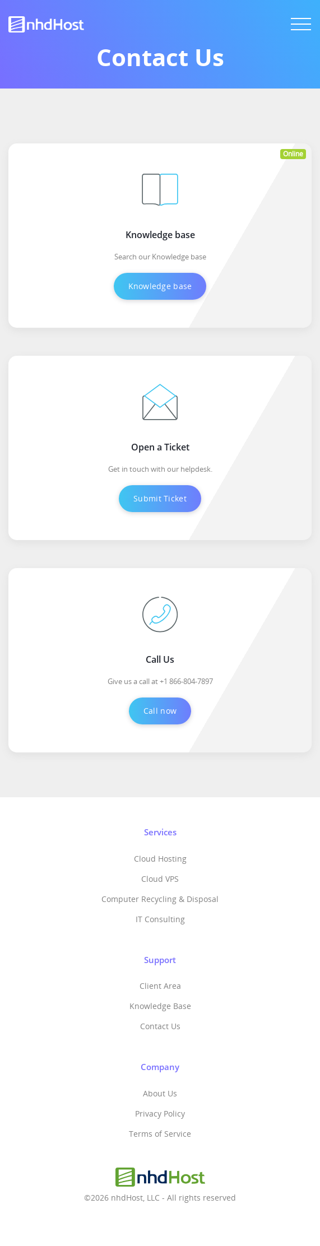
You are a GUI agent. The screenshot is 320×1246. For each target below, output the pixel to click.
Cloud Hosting (160, 858)
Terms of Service (160, 1133)
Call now (160, 710)
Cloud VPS (160, 878)
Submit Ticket (160, 498)
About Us (160, 1093)
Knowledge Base (160, 1006)
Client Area (160, 985)
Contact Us (160, 1026)
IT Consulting (160, 919)
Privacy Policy (160, 1113)
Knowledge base (160, 286)
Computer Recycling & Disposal (160, 899)
